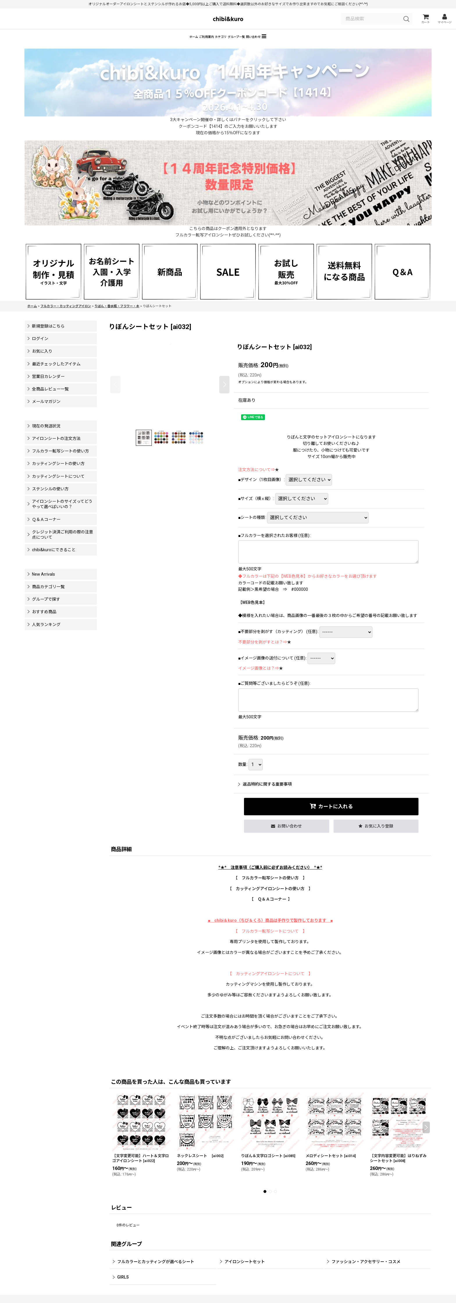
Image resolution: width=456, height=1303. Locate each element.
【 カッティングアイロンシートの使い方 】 (270, 897)
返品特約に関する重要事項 (265, 792)
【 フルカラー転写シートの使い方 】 (270, 886)
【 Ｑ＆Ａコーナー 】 (271, 907)
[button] (307, 44)
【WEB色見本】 (252, 611)
